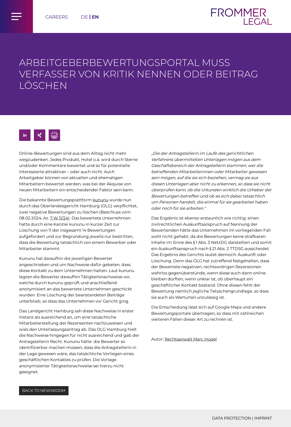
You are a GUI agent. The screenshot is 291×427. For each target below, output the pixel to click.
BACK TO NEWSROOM (43, 390)
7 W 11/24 (59, 218)
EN (95, 17)
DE (84, 17)
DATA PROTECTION (231, 418)
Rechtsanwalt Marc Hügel (191, 339)
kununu (100, 199)
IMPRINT (263, 418)
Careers (56, 17)
